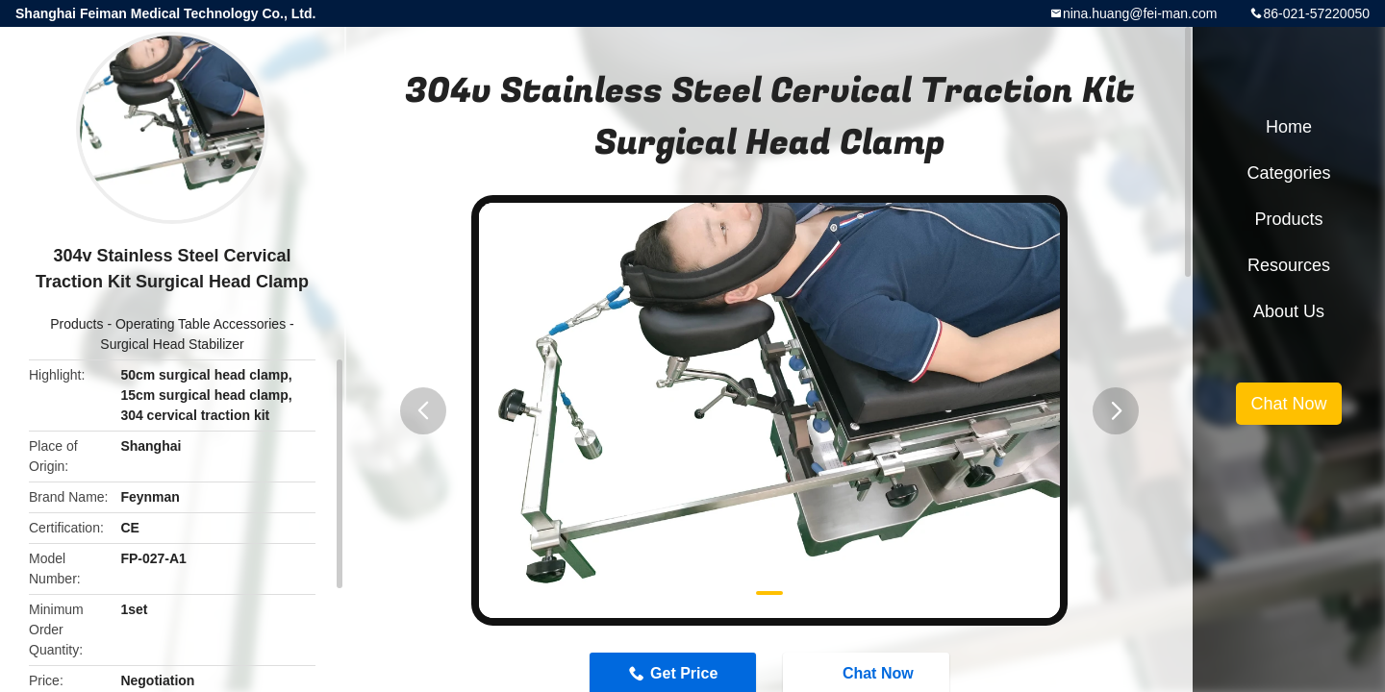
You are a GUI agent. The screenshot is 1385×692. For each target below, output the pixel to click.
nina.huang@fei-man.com (1140, 13)
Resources (1288, 265)
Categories (1288, 173)
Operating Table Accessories (200, 324)
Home (1289, 126)
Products (76, 324)
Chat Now (1288, 403)
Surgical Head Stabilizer (171, 344)
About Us (1288, 311)
